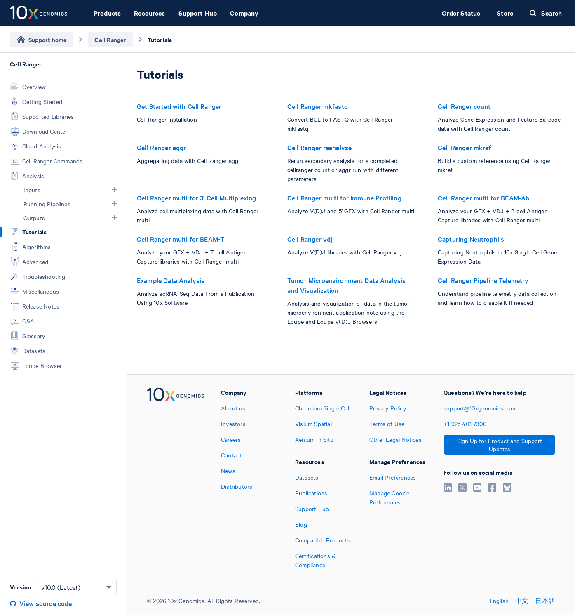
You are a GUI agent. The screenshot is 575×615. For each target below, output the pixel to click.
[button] (114, 189)
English (499, 600)
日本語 (545, 600)
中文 (521, 600)
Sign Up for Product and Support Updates (499, 444)
